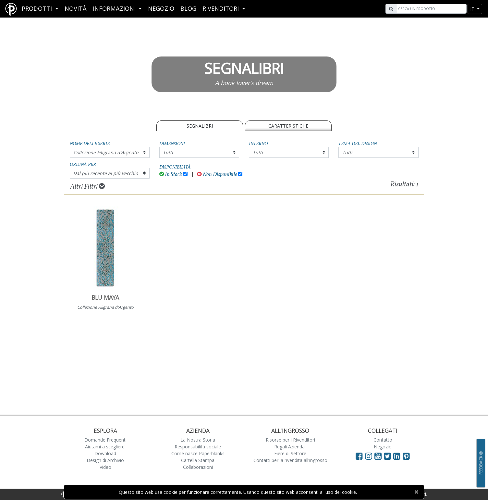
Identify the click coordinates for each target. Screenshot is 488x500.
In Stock (170, 174)
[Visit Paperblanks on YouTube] (379, 455)
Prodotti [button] (38, 8)
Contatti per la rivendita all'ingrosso (290, 460)
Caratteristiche (288, 126)
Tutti (168, 152)
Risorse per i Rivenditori (290, 440)
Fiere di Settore (290, 453)
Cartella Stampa (197, 460)
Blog (188, 8)
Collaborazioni (198, 467)
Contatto (382, 440)
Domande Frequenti (105, 440)
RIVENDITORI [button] (221, 8)
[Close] (416, 492)
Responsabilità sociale (198, 447)
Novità (76, 8)
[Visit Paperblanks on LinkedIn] (398, 455)
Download (105, 453)
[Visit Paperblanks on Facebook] (359, 455)
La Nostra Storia (197, 440)
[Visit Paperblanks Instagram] (368, 455)
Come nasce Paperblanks (198, 453)
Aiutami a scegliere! (105, 447)
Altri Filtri (87, 186)
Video (105, 467)
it (473, 9)
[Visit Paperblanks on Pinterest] (406, 455)
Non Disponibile (217, 174)
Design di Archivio (105, 460)
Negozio (161, 8)
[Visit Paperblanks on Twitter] (388, 455)
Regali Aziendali (290, 447)
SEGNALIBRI (200, 126)
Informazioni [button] (115, 8)
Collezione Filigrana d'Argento (105, 152)
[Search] (431, 9)
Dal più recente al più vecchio (105, 173)
